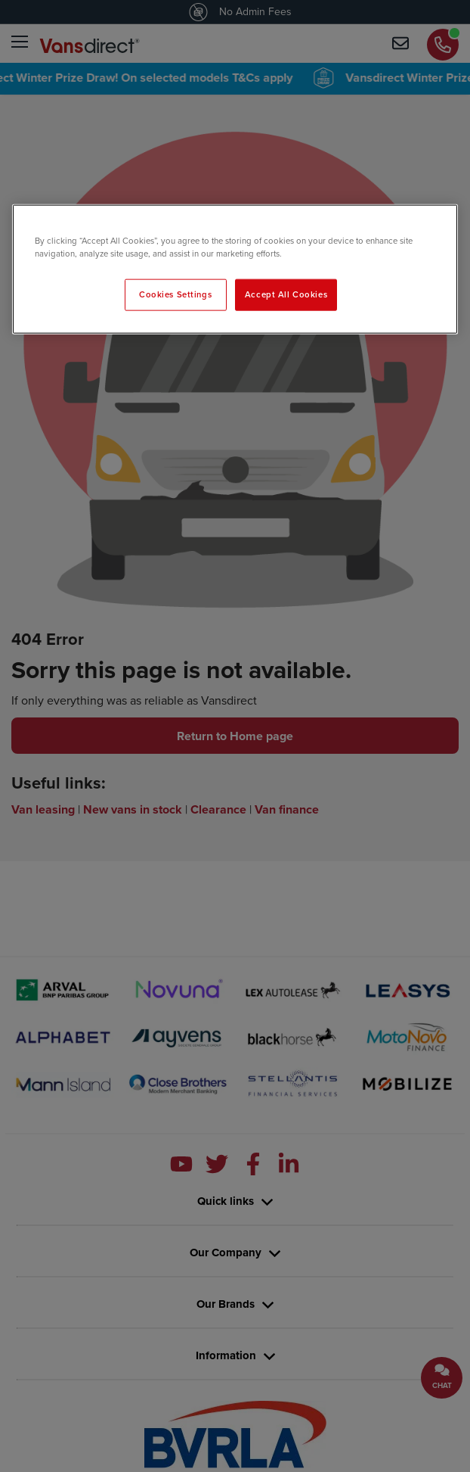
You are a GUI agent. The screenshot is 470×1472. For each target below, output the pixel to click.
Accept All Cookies (286, 294)
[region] (235, 269)
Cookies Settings (175, 294)
